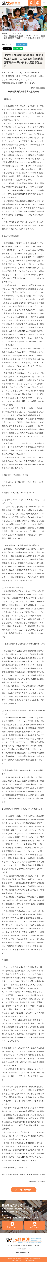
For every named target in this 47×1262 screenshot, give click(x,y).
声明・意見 (17, 34)
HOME (4, 34)
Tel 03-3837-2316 (23, 1249)
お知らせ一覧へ (25, 1190)
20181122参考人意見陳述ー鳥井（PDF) (18, 83)
